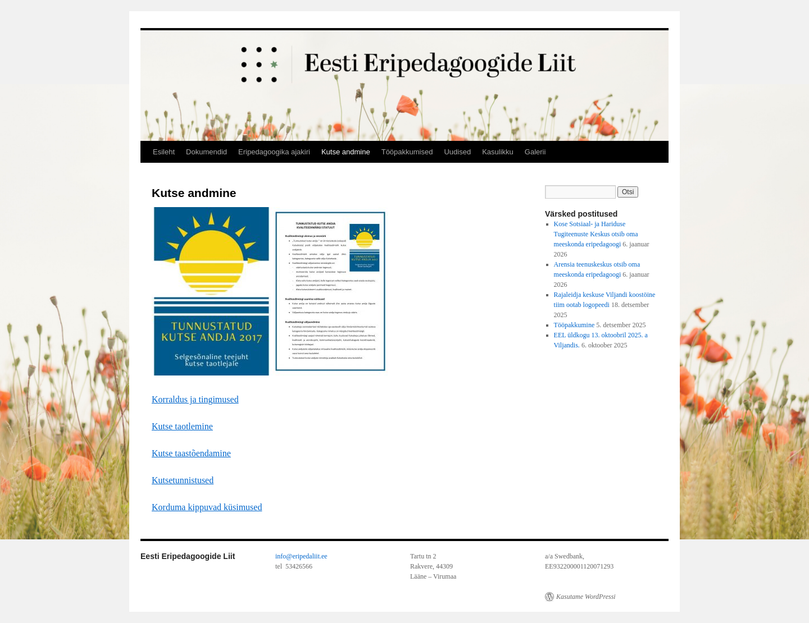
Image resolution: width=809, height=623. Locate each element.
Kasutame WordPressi (586, 597)
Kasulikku (497, 152)
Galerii (535, 152)
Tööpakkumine (574, 325)
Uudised (457, 152)
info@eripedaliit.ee (301, 556)
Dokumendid (206, 152)
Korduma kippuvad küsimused (207, 507)
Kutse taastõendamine (191, 453)
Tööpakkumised (407, 152)
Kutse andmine (345, 152)
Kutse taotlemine (182, 426)
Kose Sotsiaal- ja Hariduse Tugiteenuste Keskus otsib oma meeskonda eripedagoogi (596, 234)
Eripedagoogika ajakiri (274, 152)
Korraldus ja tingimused (195, 399)
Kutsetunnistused (182, 480)
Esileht (164, 152)
